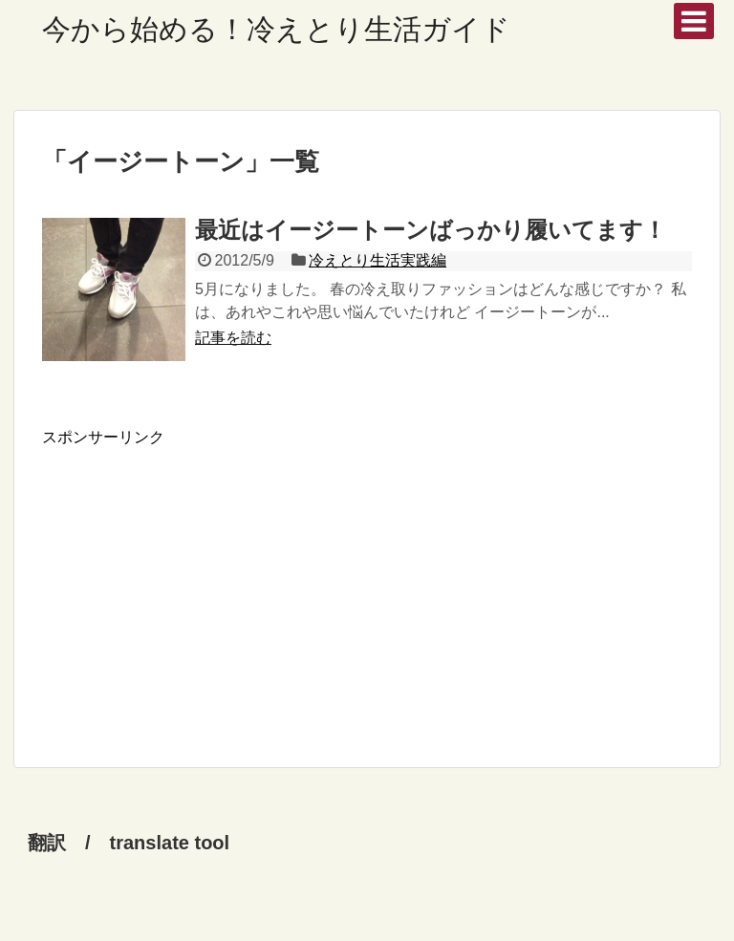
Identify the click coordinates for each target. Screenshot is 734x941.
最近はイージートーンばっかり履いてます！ (430, 230)
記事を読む (233, 338)
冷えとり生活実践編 (377, 260)
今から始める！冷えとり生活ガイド (276, 29)
